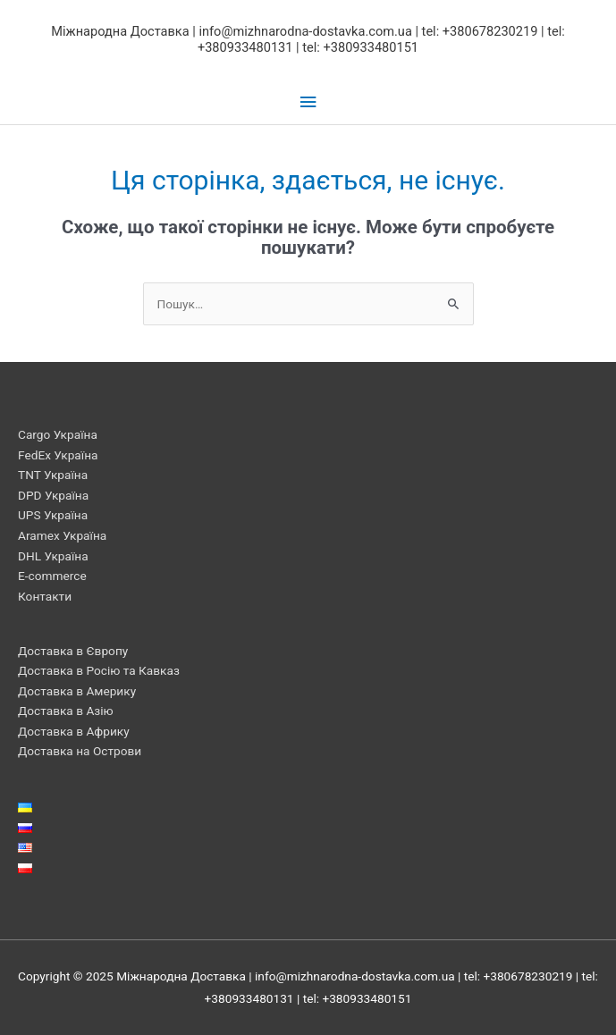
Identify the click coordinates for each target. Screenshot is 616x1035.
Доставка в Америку (77, 691)
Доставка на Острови (79, 751)
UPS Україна (53, 515)
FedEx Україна (57, 455)
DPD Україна (53, 495)
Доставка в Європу (73, 651)
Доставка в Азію (66, 710)
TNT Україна (53, 474)
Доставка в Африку (74, 731)
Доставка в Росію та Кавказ (99, 670)
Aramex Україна (62, 535)
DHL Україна (53, 556)
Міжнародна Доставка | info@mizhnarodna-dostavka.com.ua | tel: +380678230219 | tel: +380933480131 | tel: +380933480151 (308, 39)
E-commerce (52, 575)
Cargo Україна (57, 434)
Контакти (45, 596)
